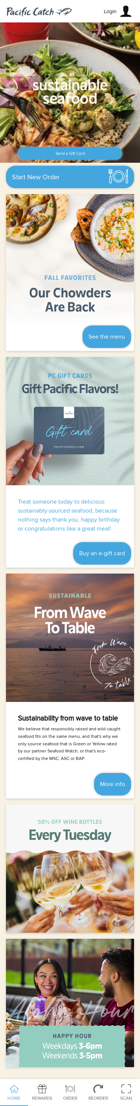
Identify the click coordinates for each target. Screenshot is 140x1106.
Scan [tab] (126, 1092)
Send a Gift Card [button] (70, 153)
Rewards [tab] (42, 1092)
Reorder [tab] (98, 1092)
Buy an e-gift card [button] (102, 553)
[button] (118, 11)
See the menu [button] (106, 336)
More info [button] (112, 784)
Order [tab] (70, 1092)
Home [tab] (14, 1092)
